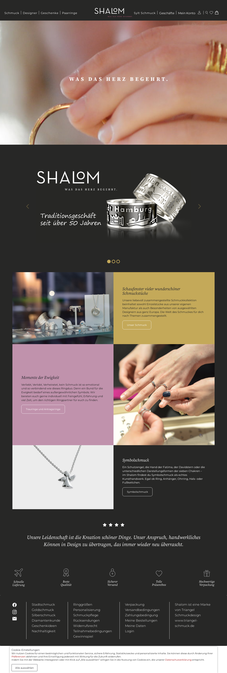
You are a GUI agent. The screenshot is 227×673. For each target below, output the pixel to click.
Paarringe (69, 13)
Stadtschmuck (43, 605)
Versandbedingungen (142, 610)
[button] (27, 206)
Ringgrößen (82, 605)
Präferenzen (19, 656)
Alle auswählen (24, 667)
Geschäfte (166, 13)
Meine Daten (135, 626)
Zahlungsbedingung (141, 615)
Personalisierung (86, 610)
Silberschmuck (44, 615)
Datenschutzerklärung (178, 659)
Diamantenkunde (46, 620)
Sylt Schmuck (145, 13)
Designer (30, 13)
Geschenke (50, 13)
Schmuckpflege (85, 615)
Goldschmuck (43, 610)
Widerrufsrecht (85, 626)
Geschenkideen (44, 626)
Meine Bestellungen (141, 620)
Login (129, 631)
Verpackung (134, 605)
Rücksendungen (86, 620)
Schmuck (11, 13)
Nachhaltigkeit (44, 631)
